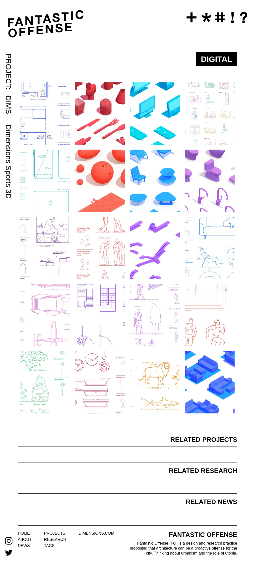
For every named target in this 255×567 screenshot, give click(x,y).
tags (49, 546)
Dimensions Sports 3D (8, 161)
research (55, 539)
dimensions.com (96, 533)
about (25, 539)
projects (54, 533)
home (24, 533)
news (24, 546)
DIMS (8, 104)
